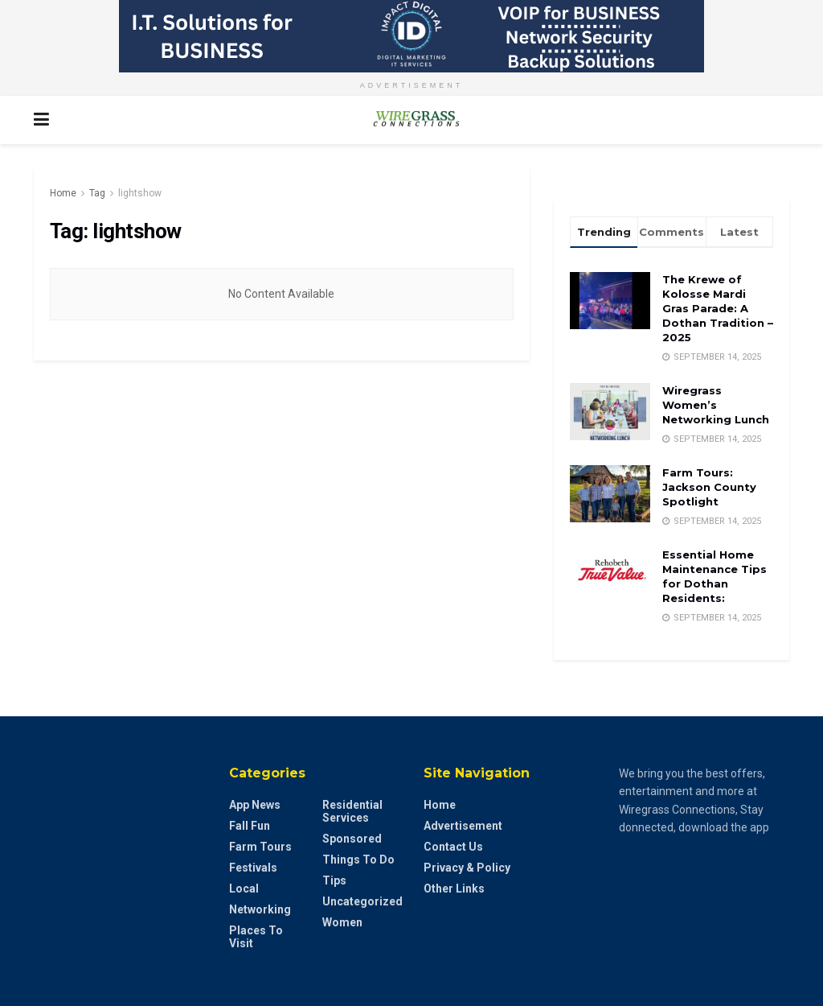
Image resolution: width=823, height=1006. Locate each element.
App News (254, 804)
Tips (334, 880)
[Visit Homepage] (411, 120)
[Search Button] (781, 120)
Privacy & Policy (467, 867)
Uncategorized (362, 901)
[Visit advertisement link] (411, 36)
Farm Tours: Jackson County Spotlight (709, 487)
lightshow (140, 193)
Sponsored (352, 838)
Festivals (253, 867)
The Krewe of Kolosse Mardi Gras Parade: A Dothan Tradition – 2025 (717, 308)
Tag (97, 193)
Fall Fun (249, 825)
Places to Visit (256, 937)
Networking (260, 909)
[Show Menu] (41, 120)
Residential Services (352, 811)
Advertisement (463, 825)
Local (244, 888)
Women (342, 922)
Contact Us (453, 846)
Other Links (454, 888)
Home (63, 193)
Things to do (358, 859)
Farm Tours (260, 846)
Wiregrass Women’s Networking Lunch (715, 405)
